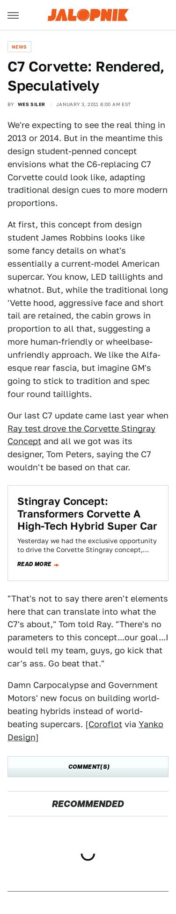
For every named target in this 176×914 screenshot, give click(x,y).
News (19, 47)
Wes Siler (31, 104)
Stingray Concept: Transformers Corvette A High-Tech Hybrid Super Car (87, 513)
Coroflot (105, 724)
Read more (34, 564)
